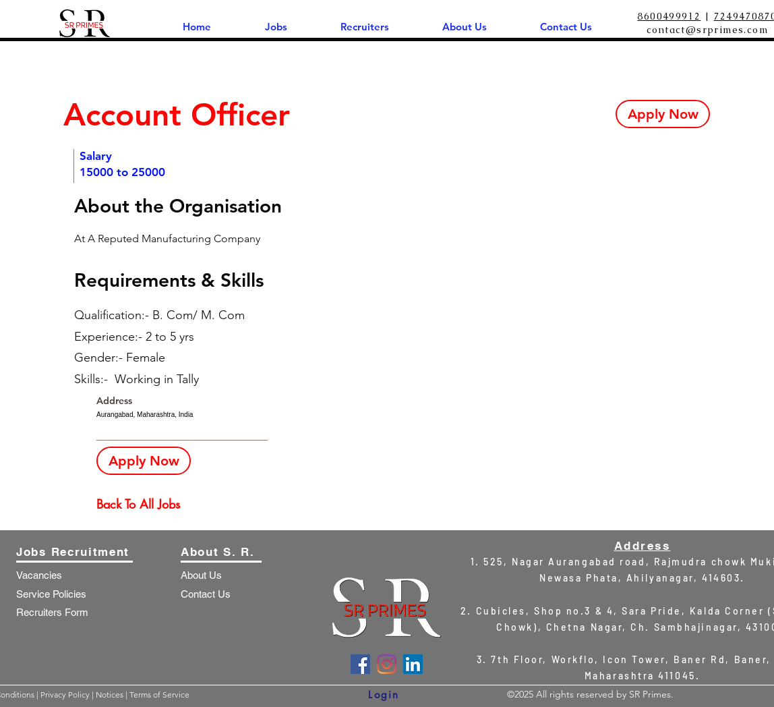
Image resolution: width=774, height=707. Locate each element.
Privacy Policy (66, 694)
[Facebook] (360, 664)
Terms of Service (159, 694)
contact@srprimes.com (707, 30)
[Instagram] (386, 664)
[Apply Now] (663, 114)
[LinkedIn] (413, 664)
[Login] (384, 694)
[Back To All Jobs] (144, 504)
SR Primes (650, 694)
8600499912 (669, 16)
